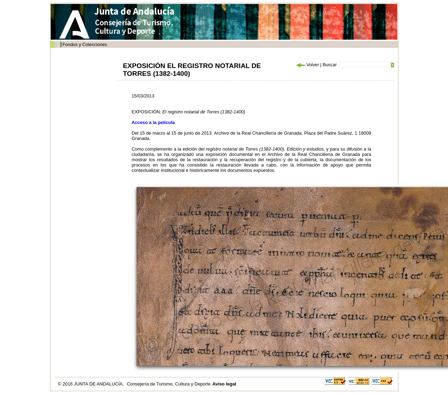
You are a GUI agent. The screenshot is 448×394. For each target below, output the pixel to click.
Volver (307, 64)
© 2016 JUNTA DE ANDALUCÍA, (91, 384)
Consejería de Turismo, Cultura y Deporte (169, 384)
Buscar (330, 64)
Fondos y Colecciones (84, 44)
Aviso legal (224, 384)
